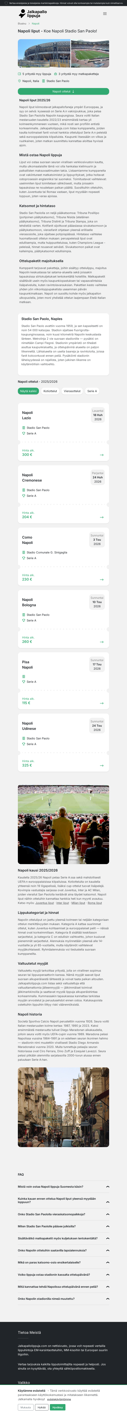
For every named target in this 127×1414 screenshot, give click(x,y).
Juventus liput (44, 903)
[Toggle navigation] (105, 13)
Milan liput (78, 903)
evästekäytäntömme (59, 1399)
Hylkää (42, 1407)
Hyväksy (58, 1407)
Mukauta (26, 1407)
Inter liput (62, 903)
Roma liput (95, 903)
